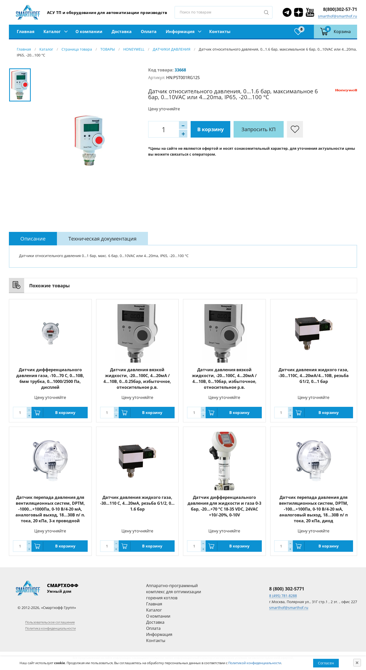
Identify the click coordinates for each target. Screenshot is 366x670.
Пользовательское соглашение (50, 622)
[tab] (33, 238)
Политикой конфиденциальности (254, 663)
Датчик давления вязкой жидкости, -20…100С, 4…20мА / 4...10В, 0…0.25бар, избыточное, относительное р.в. (137, 378)
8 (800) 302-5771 (286, 589)
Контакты (220, 31)
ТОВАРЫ (107, 49)
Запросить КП (258, 129)
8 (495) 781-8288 (283, 595)
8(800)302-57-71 (340, 9)
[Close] (357, 662)
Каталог (52, 31)
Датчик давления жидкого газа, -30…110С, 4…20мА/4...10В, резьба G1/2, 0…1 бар (314, 375)
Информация (180, 31)
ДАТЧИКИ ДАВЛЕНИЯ (171, 49)
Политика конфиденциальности (50, 628)
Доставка (122, 31)
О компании (88, 31)
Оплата (149, 31)
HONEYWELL (133, 49)
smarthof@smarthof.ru (337, 16)
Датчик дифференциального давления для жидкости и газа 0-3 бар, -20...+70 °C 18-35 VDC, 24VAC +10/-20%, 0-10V (224, 506)
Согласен (326, 663)
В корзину (210, 129)
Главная (25, 31)
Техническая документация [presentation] (102, 238)
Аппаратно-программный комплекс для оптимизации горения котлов (173, 592)
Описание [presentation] (32, 238)
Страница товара (77, 49)
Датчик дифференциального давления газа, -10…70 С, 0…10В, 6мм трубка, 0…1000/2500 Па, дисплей (50, 378)
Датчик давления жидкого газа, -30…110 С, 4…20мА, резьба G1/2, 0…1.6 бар (137, 503)
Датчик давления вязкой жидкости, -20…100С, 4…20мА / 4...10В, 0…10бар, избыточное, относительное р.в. (224, 378)
